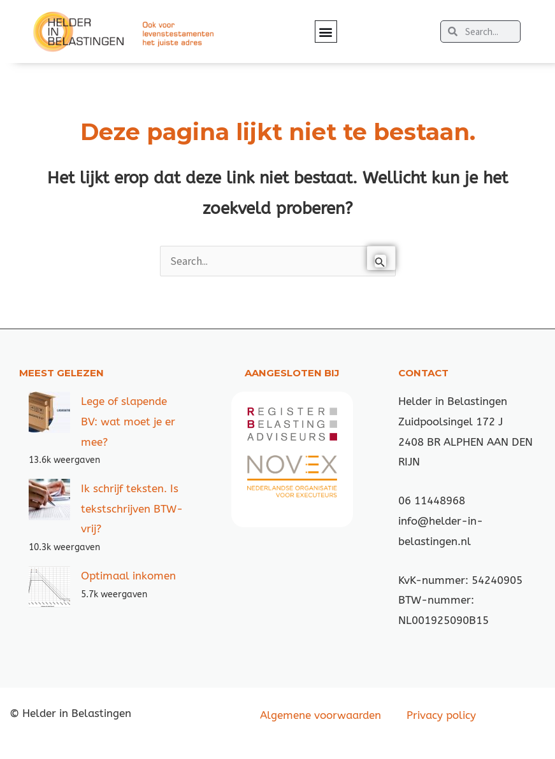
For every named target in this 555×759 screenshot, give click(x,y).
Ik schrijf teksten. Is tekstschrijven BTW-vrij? (132, 508)
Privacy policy (441, 715)
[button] (326, 31)
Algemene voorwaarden (320, 715)
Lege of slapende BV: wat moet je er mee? (128, 421)
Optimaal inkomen (128, 575)
